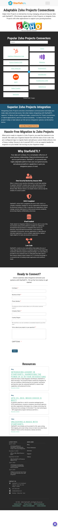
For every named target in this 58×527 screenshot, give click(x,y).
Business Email (16, 287)
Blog (28, 437)
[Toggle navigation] (47, 3)
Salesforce (42, 87)
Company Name (16, 303)
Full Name (14, 280)
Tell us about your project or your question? (23, 320)
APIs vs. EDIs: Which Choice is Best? (17, 446)
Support (29, 446)
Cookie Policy (18, 496)
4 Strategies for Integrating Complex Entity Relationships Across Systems (17, 458)
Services (29, 443)
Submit (15, 343)
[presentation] (23, 339)
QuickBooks (42, 74)
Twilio (42, 48)
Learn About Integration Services (29, 118)
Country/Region (16, 310)
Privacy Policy (28, 496)
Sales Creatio (15, 75)
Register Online (15, 380)
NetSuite (16, 81)
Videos (29, 449)
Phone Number (16, 293)
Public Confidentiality (29, 498)
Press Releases (31, 440)
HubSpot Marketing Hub (16, 56)
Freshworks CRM (42, 81)
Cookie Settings (41, 498)
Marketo (42, 62)
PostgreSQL (42, 68)
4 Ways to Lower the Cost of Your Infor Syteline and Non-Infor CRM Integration (18, 466)
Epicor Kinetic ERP (15, 62)
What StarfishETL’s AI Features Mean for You (18, 452)
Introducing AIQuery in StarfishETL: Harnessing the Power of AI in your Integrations (18, 440)
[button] (55, 524)
